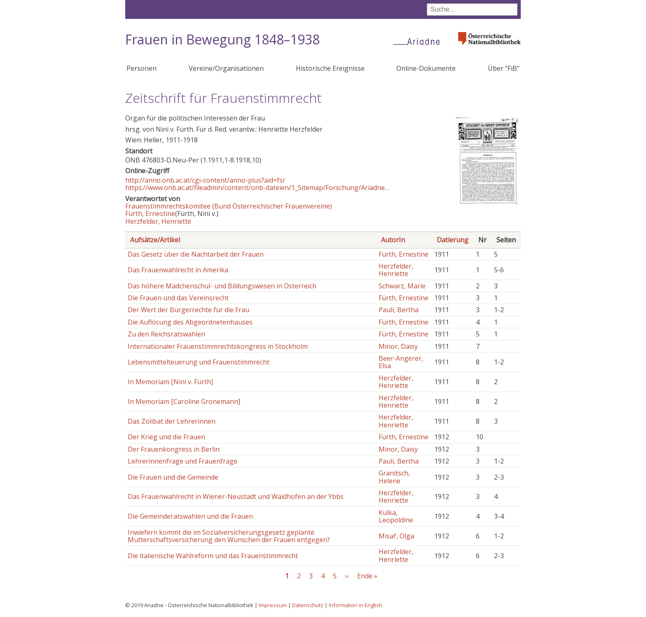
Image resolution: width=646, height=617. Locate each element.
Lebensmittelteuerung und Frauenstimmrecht (198, 361)
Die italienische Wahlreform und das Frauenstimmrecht (213, 555)
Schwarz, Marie (402, 285)
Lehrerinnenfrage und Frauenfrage (182, 461)
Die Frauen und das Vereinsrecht (178, 297)
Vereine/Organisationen (226, 68)
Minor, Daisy (398, 346)
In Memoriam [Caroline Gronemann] (184, 401)
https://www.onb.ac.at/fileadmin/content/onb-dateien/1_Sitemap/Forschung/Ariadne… (257, 187)
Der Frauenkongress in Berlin (174, 449)
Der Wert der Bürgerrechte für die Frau (188, 309)
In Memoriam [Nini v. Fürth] (170, 381)
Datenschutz (307, 605)
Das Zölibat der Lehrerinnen (171, 421)
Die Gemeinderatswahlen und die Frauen (190, 516)
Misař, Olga (396, 535)
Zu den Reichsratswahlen (166, 334)
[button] (488, 205)
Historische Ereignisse (330, 68)
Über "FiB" (504, 68)
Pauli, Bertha (399, 309)
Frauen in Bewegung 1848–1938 (222, 39)
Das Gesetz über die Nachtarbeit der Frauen (196, 254)
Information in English (355, 605)
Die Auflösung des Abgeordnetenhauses (190, 322)
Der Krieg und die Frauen (166, 436)
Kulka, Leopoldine (396, 516)
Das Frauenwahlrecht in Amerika (178, 269)
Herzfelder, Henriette (158, 221)
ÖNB (132, 160)
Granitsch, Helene (394, 477)
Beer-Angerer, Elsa (401, 362)
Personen (141, 68)
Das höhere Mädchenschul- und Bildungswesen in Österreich (222, 285)
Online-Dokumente (426, 68)
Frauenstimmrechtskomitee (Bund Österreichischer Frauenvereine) (228, 206)
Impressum (273, 605)
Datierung (452, 240)
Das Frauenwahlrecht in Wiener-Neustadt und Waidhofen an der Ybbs (236, 496)
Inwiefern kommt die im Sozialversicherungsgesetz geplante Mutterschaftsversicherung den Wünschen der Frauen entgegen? (229, 536)
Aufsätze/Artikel (155, 240)
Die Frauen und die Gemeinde (173, 477)
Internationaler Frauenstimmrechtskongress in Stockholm (218, 346)
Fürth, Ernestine (150, 213)
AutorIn (393, 240)
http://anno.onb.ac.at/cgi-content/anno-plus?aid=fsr (205, 180)
